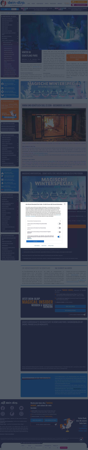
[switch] (59, 223)
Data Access (44, 245)
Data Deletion (37, 245)
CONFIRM (35, 241)
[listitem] (44, 221)
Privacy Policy (51, 245)
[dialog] (44, 225)
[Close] (65, 204)
